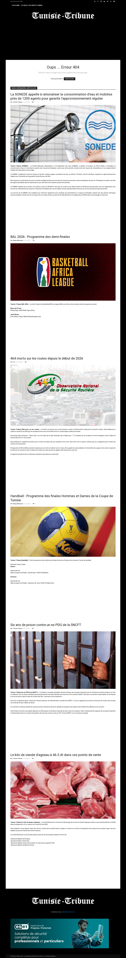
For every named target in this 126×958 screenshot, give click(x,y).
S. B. (14, 362)
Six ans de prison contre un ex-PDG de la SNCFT (45, 625)
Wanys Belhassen (18, 240)
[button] (94, 1)
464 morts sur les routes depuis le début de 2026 (46, 358)
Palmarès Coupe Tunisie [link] (17, 564)
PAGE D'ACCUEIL (69, 78)
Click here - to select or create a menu (27, 5)
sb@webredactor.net (68, 912)
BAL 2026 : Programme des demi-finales (40, 237)
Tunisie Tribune (17, 102)
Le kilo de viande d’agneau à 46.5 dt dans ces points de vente (55, 755)
